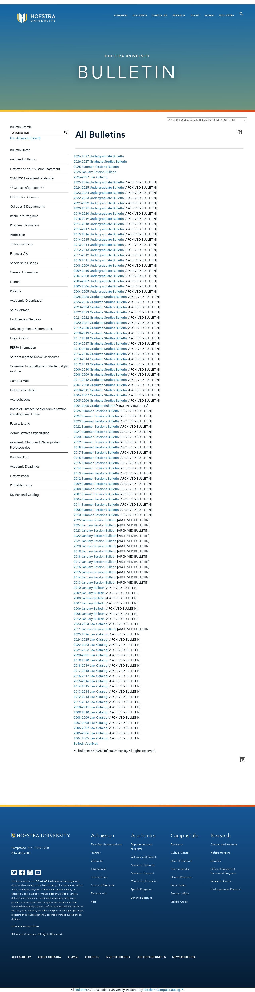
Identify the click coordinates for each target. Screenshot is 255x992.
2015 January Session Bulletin (95, 572)
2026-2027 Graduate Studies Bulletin (100, 161)
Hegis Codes (19, 338)
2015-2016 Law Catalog (91, 681)
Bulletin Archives (86, 743)
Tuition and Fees (21, 244)
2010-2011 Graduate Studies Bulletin (100, 390)
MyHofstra (226, 15)
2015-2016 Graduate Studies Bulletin (100, 349)
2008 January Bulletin (89, 598)
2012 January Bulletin (89, 619)
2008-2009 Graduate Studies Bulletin (100, 374)
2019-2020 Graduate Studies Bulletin (100, 328)
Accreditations (20, 399)
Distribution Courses (24, 197)
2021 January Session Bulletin (95, 541)
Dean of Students (181, 861)
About (195, 15)
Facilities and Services (25, 319)
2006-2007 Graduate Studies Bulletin (100, 395)
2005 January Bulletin (89, 614)
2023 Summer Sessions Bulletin (96, 421)
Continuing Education (144, 881)
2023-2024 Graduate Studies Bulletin (100, 307)
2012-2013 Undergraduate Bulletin (99, 250)
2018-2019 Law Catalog (91, 665)
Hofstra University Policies (25, 926)
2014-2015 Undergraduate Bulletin (99, 239)
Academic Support (142, 873)
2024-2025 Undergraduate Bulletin (99, 187)
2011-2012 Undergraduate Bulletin (99, 255)
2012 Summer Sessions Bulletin (96, 478)
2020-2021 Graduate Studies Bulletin (100, 323)
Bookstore (177, 844)
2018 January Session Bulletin (95, 556)
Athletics (92, 957)
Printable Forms (21, 485)
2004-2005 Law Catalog (91, 738)
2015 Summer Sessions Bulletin (96, 463)
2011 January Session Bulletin (95, 629)
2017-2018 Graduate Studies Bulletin (100, 338)
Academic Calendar (143, 865)
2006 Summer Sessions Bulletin (96, 499)
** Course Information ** (27, 188)
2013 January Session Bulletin (95, 582)
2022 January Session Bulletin (95, 536)
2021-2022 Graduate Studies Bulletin (100, 317)
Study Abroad (19, 310)
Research (178, 15)
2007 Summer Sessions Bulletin (96, 494)
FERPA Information (23, 347)
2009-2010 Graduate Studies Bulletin (100, 369)
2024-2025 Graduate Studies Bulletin (100, 302)
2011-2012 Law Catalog (91, 702)
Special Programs (141, 889)
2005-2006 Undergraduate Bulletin (99, 286)
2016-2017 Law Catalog (91, 676)
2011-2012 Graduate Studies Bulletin (100, 380)
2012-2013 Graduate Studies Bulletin (100, 364)
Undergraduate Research (226, 889)
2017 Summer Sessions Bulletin (96, 452)
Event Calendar (180, 869)
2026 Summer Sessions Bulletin (96, 167)
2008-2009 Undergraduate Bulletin (99, 265)
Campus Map (19, 381)
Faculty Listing (20, 423)
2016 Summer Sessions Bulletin (96, 458)
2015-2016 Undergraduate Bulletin (99, 234)
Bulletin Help (19, 457)
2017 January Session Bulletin (95, 562)
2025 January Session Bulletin (95, 520)
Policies (15, 291)
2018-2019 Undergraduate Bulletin (99, 219)
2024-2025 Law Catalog (91, 639)
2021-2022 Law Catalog (91, 650)
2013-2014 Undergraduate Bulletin (99, 245)
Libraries (216, 861)
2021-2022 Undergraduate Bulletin (99, 203)
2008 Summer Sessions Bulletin (96, 489)
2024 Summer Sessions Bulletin (96, 416)
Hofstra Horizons (220, 853)
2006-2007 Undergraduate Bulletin (99, 281)
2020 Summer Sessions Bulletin (96, 437)
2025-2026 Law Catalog (91, 634)
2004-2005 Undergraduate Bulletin (99, 291)
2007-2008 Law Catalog (91, 723)
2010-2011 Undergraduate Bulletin (99, 260)
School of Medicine (102, 885)
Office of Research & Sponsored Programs (223, 871)
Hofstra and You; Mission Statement (35, 169)
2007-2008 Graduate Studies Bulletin (100, 385)
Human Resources (182, 877)
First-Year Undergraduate (106, 844)
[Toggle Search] (241, 13)
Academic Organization (26, 300)
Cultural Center (180, 853)
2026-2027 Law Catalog (91, 177)
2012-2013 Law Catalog (91, 697)
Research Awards (221, 881)
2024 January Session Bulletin (95, 525)
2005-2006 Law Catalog (91, 733)
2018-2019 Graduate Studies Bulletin (100, 333)
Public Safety (178, 885)
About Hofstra (49, 957)
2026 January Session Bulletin (95, 172)
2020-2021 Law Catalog (91, 655)
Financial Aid (19, 253)
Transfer (96, 853)
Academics (140, 15)
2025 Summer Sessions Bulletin (96, 411)
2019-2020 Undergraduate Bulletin (99, 213)
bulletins (81, 990)
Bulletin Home (20, 150)
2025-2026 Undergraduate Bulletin (99, 182)
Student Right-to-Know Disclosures (34, 357)
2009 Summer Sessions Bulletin (96, 484)
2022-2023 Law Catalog (91, 645)
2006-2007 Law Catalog (91, 728)
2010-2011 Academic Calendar (32, 178)
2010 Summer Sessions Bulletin (96, 515)
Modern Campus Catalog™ (163, 990)
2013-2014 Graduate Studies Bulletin (100, 359)
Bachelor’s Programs (24, 216)
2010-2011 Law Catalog (91, 707)
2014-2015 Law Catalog (91, 686)
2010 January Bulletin (89, 588)
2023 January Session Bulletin (95, 530)
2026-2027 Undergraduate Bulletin (99, 156)
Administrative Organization (29, 433)
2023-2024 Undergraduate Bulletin (99, 193)
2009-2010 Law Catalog (91, 712)
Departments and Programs (141, 847)
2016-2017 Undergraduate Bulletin (99, 229)
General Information (24, 272)
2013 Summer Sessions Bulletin (96, 473)
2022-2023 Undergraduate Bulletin (99, 198)
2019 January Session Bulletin (95, 551)
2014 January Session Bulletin (95, 577)
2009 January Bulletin (89, 593)
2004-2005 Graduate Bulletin (94, 406)
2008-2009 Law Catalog (91, 717)
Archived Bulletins (23, 159)
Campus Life (159, 15)
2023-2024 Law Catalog (91, 624)
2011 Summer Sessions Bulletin (96, 504)
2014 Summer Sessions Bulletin (96, 468)
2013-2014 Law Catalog (91, 691)
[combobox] (207, 119)
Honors (15, 282)
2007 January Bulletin (89, 603)
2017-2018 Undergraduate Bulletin (99, 224)
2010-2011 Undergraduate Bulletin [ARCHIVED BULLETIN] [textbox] (201, 120)
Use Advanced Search (25, 138)
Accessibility (21, 957)
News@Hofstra (184, 957)
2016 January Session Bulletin (95, 567)
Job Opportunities (151, 957)
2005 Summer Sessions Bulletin (96, 510)
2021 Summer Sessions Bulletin (96, 432)
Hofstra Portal (19, 476)
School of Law (99, 877)
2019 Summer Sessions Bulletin (96, 442)
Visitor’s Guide (179, 902)
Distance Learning (142, 898)
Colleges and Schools (144, 857)
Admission (121, 15)
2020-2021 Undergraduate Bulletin (99, 208)
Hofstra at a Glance (23, 390)
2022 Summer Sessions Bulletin (96, 426)
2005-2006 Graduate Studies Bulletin (100, 400)
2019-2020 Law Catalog (91, 660)
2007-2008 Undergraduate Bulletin (99, 276)
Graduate (97, 861)
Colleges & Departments (27, 206)
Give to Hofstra (118, 957)
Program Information (24, 225)
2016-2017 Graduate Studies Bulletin (100, 343)
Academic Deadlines (24, 466)
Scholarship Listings (24, 263)
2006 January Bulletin (89, 608)
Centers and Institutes (224, 844)
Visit (93, 902)
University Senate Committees (31, 329)
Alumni (209, 15)
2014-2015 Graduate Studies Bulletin (100, 354)
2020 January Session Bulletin (95, 546)
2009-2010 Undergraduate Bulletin (99, 271)
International (98, 869)
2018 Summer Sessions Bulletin (96, 447)
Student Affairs (180, 893)
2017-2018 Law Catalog (91, 671)
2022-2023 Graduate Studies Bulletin (100, 312)
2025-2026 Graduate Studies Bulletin (100, 297)
